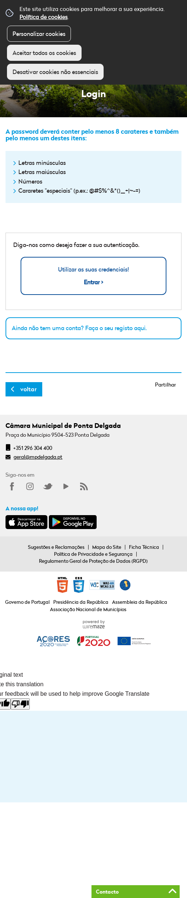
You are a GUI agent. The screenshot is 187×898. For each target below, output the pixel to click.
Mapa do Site (106, 547)
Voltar (28, 389)
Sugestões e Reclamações (56, 547)
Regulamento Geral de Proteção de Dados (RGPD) (93, 561)
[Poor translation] (20, 704)
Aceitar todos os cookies (44, 53)
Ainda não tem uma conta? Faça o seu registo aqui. (79, 328)
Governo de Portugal (27, 602)
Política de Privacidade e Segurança (93, 554)
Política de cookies (43, 17)
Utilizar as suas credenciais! (93, 276)
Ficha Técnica (144, 547)
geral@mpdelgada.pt (38, 456)
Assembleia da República (139, 602)
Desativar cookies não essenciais (55, 72)
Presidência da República (80, 602)
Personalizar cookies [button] (38, 34)
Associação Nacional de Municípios (88, 609)
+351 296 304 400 (32, 447)
